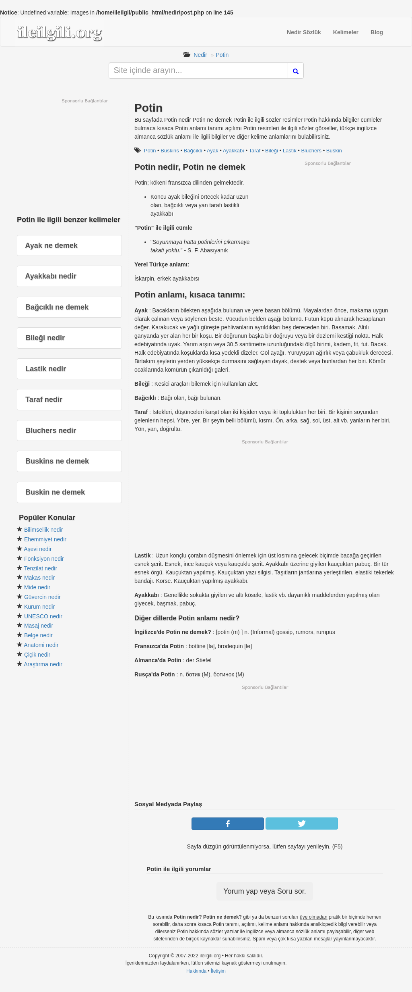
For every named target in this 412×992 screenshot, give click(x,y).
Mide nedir (37, 587)
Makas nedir (39, 577)
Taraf (254, 151)
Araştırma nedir (43, 664)
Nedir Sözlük (304, 32)
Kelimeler (345, 32)
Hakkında (196, 971)
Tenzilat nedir (41, 568)
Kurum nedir (39, 606)
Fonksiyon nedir (44, 558)
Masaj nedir (38, 625)
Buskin (334, 151)
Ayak (212, 151)
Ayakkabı (233, 151)
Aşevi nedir (38, 549)
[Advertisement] (327, 222)
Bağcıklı (193, 151)
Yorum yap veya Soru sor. (264, 891)
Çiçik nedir (37, 654)
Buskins (170, 151)
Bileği (271, 151)
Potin (222, 55)
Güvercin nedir (42, 597)
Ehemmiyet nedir (45, 539)
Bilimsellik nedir (43, 529)
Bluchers (311, 151)
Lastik (290, 151)
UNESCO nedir (43, 616)
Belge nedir (38, 635)
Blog (377, 32)
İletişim (218, 971)
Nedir (200, 55)
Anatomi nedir (41, 645)
